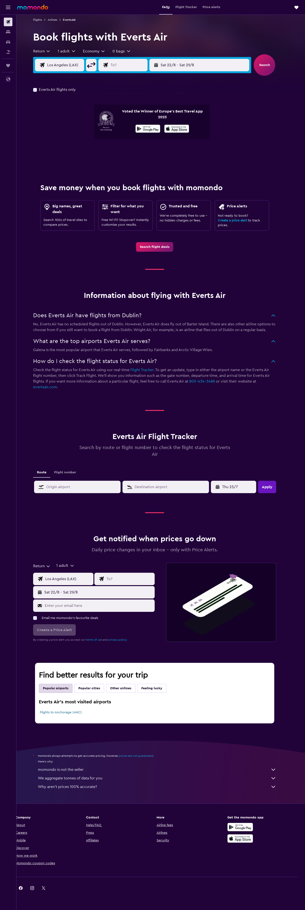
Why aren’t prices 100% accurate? (163, 787)
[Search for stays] (8, 32)
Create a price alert (238, 220)
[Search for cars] (8, 42)
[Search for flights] (8, 22)
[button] (8, 7)
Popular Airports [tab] (62, 688)
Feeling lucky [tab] (157, 688)
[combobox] (48, 51)
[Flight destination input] (138, 65)
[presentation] (182, 128)
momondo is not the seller (163, 769)
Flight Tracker (148, 370)
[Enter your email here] (105, 605)
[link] (160, 247)
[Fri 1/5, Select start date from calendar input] (240, 487)
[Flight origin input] (75, 65)
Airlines (58, 19)
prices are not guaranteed (142, 755)
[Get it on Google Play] (154, 129)
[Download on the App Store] (182, 129)
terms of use (100, 639)
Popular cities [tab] (95, 688)
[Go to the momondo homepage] (32, 7)
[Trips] (8, 65)
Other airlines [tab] (126, 688)
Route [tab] (48, 472)
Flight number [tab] (71, 472)
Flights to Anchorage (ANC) (67, 712)
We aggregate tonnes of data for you (163, 778)
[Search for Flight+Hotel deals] (8, 52)
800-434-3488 (208, 381)
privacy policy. (124, 639)
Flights (43, 19)
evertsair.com (51, 387)
